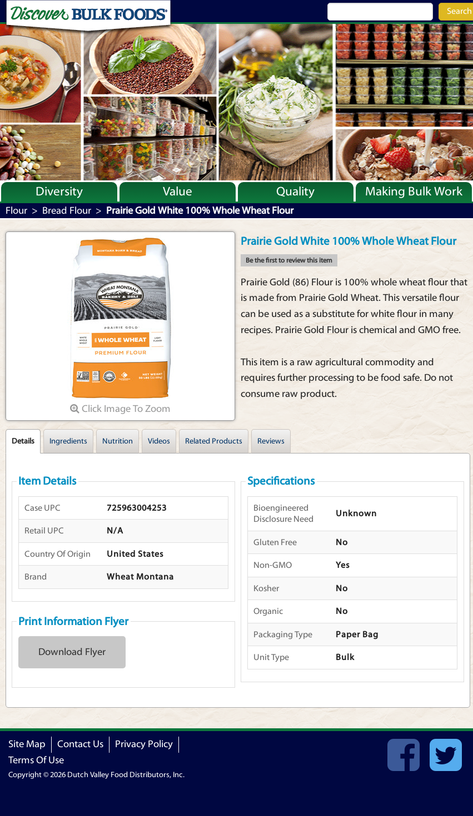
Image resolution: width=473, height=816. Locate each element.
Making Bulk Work (413, 191)
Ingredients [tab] (68, 441)
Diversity (59, 191)
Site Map (27, 744)
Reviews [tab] (271, 441)
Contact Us (80, 744)
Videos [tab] (159, 441)
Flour (16, 210)
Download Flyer (72, 652)
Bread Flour (66, 210)
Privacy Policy (144, 744)
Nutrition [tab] (117, 441)
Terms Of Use (36, 760)
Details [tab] (23, 441)
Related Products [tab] (213, 441)
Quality (295, 191)
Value (177, 191)
